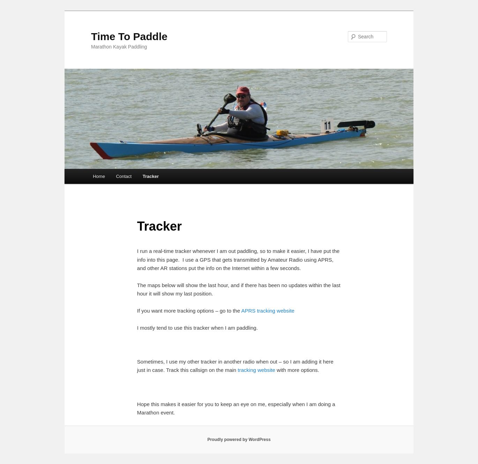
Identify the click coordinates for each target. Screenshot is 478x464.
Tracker (151, 176)
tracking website (256, 370)
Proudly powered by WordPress (238, 439)
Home (99, 176)
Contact (124, 176)
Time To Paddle (129, 36)
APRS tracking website (267, 311)
